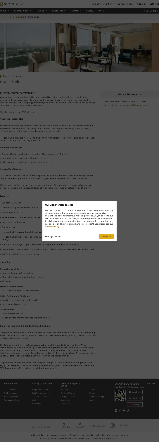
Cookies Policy (52, 226)
